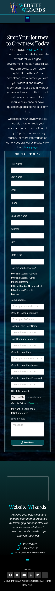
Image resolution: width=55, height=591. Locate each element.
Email (14, 190)
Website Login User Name (24, 365)
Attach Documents (20, 391)
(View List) (33, 403)
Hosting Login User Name (24, 326)
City (13, 242)
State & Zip (16, 255)
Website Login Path (21, 352)
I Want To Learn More (24, 409)
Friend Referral (20, 282)
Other (16, 294)
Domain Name (18, 300)
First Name (16, 163)
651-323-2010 (36, 50)
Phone (14, 203)
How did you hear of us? (23, 268)
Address (15, 229)
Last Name (16, 176)
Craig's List (36, 286)
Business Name (19, 216)
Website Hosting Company (24, 313)
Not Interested (20, 413)
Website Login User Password (26, 378)
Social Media (20, 286)
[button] (27, 19)
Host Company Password (24, 339)
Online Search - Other (24, 277)
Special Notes (18, 418)
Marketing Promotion (24, 290)
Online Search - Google (25, 273)
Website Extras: (25, 403)
